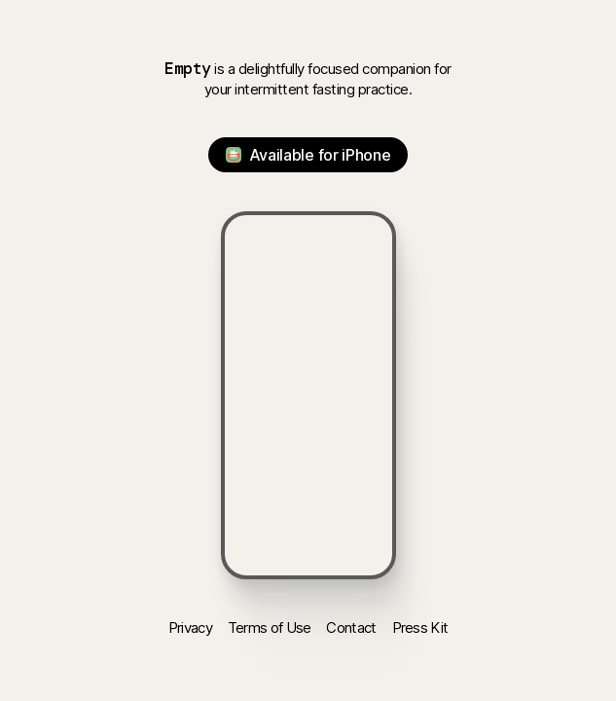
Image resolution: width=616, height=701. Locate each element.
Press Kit (420, 627)
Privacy (190, 627)
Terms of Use (269, 627)
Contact (351, 627)
